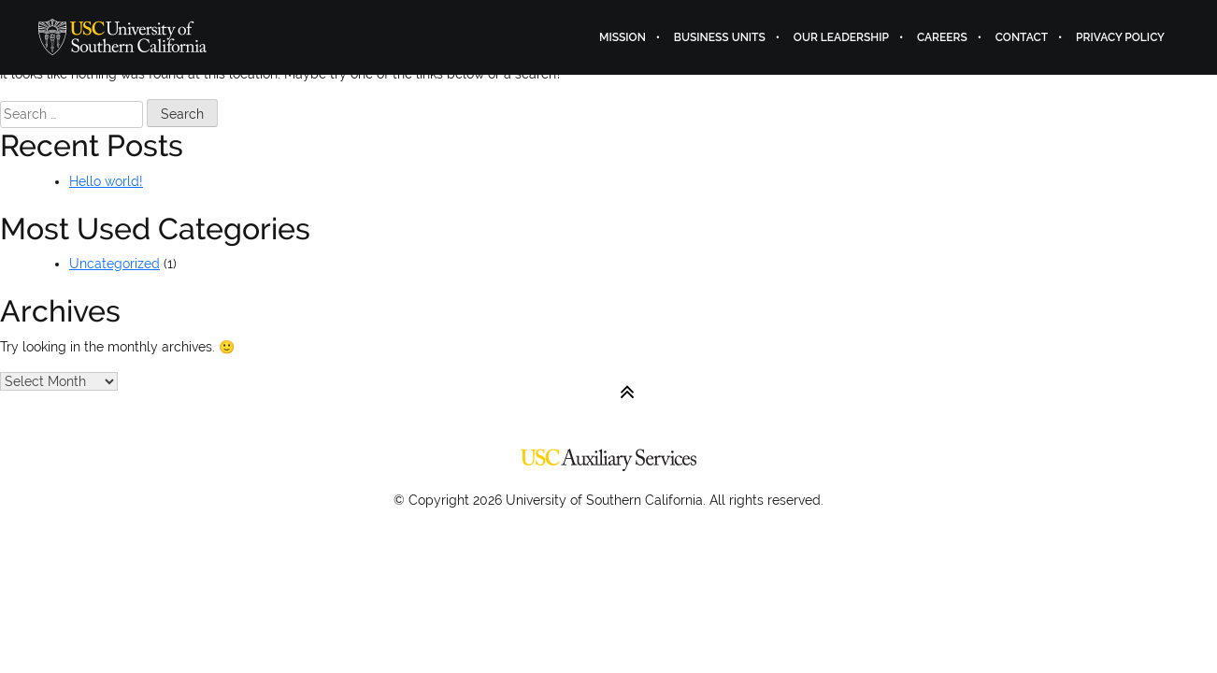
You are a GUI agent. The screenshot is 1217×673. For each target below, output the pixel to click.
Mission (622, 37)
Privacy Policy (1120, 37)
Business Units (720, 37)
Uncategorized (114, 263)
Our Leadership (841, 37)
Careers (942, 37)
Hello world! (106, 181)
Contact (1021, 37)
